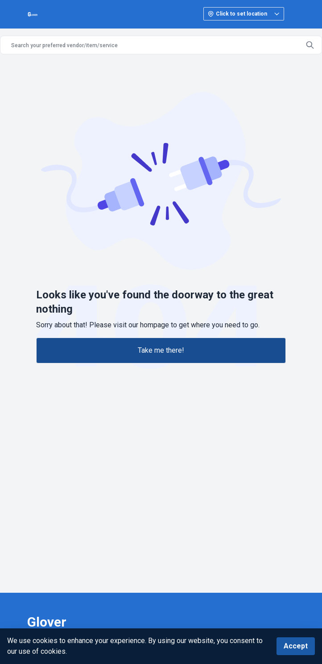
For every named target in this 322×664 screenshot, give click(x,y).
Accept (296, 646)
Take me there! (161, 350)
